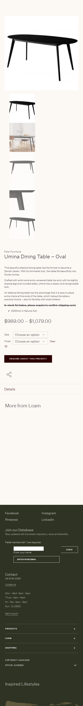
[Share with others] (9, 375)
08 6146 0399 (13, 578)
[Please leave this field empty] (29, 548)
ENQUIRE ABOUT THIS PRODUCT (28, 359)
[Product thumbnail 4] (41, 224)
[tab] (41, 389)
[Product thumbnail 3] (41, 195)
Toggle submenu (74, 628)
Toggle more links (75, 665)
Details (9, 389)
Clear (52, 341)
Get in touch (11, 613)
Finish (7, 341)
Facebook (12, 513)
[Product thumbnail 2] (41, 166)
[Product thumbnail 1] (41, 137)
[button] (6, 346)
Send (69, 549)
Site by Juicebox (14, 665)
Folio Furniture (12, 251)
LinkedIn (48, 519)
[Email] (37, 559)
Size (6, 334)
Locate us (10, 584)
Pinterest (11, 519)
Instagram (49, 513)
